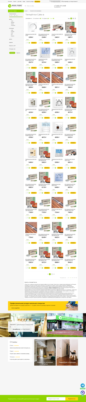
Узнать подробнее (15, 308)
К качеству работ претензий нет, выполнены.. (20, 359)
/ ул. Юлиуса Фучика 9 (21, 329)
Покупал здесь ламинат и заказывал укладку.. (20, 353)
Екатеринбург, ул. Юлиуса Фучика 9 (70, 1)
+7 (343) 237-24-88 (60, 6)
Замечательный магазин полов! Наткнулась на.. (20, 347)
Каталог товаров (13, 10)
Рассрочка (37, 1)
